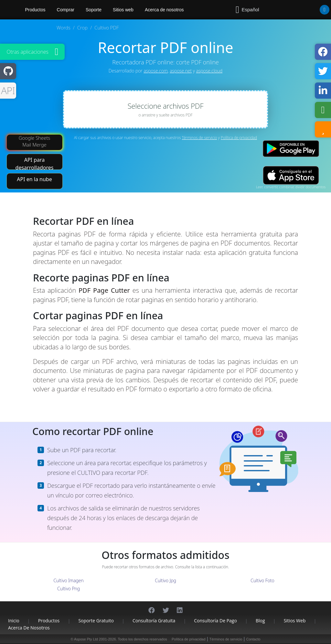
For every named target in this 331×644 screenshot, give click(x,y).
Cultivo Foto (262, 580)
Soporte (93, 9)
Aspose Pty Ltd (86, 639)
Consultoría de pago (215, 620)
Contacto (253, 639)
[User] (311, 10)
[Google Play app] (291, 148)
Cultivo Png (68, 588)
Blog (260, 620)
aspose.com (155, 71)
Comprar (65, 9)
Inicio (13, 620)
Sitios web (123, 9)
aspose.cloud (209, 71)
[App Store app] (291, 175)
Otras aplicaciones (27, 51)
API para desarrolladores (35, 163)
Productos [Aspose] (35, 9)
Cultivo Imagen (68, 580)
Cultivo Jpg (165, 580)
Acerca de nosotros (164, 9)
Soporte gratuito (96, 620)
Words (63, 27)
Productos (49, 620)
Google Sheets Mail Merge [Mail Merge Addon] (34, 141)
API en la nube (34, 179)
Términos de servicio (199, 137)
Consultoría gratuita (154, 620)
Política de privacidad (239, 137)
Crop (82, 27)
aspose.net (181, 71)
